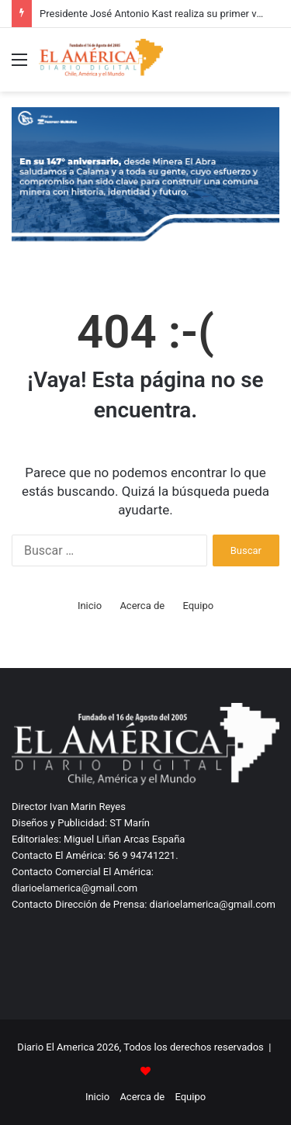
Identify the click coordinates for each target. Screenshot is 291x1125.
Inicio (90, 605)
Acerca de (142, 605)
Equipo (197, 605)
